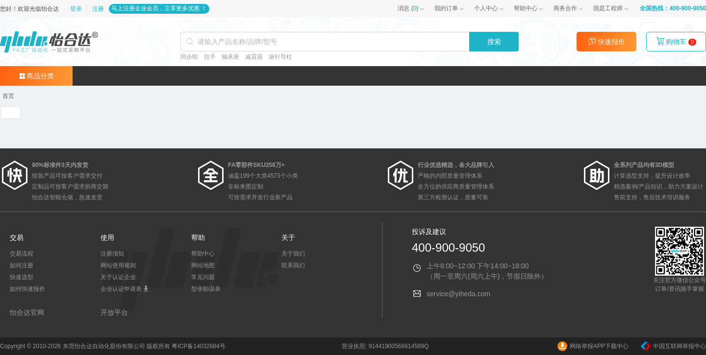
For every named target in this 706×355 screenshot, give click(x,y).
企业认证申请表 (125, 288)
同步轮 (189, 56)
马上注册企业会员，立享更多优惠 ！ (159, 8)
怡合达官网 (27, 312)
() (408, 8)
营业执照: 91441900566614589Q (385, 346)
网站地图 (203, 265)
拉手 (210, 56)
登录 (76, 8)
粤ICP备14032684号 (198, 346)
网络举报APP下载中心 (593, 346)
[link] (8, 96)
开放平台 (114, 312)
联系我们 (293, 265)
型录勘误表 (206, 288)
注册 (98, 8)
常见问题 (203, 277)
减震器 (254, 56)
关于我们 (293, 253)
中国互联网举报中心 (673, 346)
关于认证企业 (118, 277)
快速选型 (21, 277)
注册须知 (112, 253)
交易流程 (21, 253)
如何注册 (21, 265)
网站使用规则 (118, 265)
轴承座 (230, 56)
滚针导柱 (280, 56)
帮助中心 (525, 8)
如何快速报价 (27, 288)
